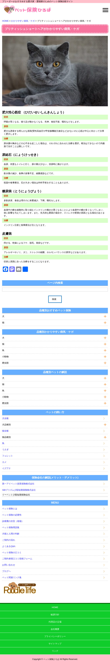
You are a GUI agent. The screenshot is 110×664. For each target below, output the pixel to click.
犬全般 (5, 418)
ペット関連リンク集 (11, 577)
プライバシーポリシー (55, 636)
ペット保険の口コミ (11, 552)
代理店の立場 (55, 622)
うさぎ (5, 449)
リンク (55, 651)
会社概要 (55, 629)
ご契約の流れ (8, 540)
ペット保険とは (9, 508)
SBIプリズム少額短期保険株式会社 (19, 490)
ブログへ (6, 571)
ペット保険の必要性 (11, 515)
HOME (55, 607)
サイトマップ (55, 643)
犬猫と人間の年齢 (10, 533)
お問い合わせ (8, 565)
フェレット (7, 456)
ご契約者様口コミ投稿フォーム (17, 558)
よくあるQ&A (8, 546)
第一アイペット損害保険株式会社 (18, 483)
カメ (4, 462)
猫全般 (5, 431)
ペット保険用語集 (10, 527)
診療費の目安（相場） (13, 521)
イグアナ (6, 468)
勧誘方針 (55, 614)
